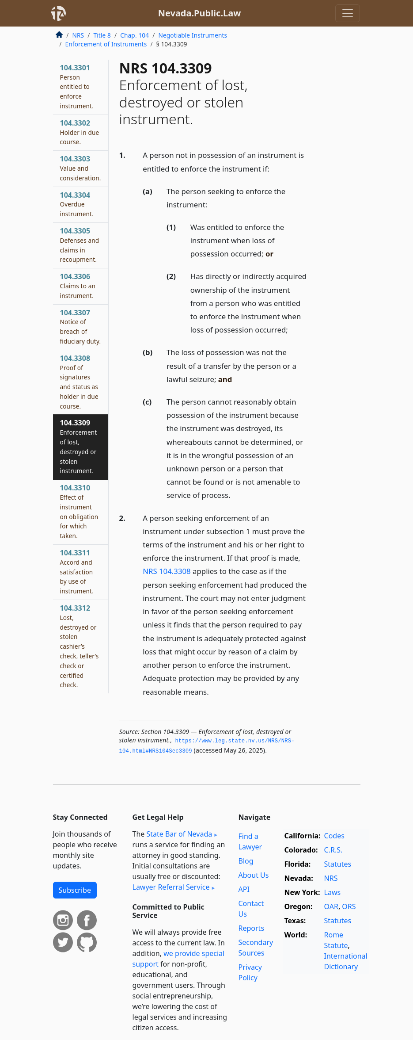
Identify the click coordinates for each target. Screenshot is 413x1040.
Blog (246, 861)
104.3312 (79, 646)
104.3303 (80, 168)
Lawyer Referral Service (171, 887)
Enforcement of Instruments (106, 44)
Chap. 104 (134, 35)
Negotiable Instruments (192, 35)
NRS (78, 35)
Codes (334, 836)
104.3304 (77, 204)
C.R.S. (333, 850)
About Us (254, 875)
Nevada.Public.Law (199, 13)
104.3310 (79, 511)
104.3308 (79, 381)
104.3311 (77, 571)
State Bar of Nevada (179, 834)
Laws (332, 892)
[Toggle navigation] (347, 13)
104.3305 (79, 245)
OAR (331, 906)
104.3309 (78, 446)
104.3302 (79, 132)
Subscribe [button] (75, 890)
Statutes (338, 864)
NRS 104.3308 (166, 571)
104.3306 (78, 285)
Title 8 (102, 35)
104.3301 (77, 86)
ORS (349, 906)
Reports (252, 928)
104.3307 (80, 326)
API (244, 889)
